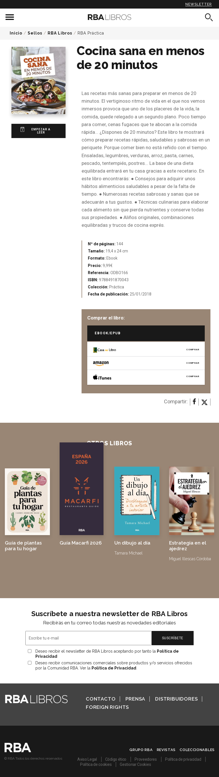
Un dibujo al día (132, 543)
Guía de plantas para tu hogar (23, 545)
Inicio (16, 33)
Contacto (100, 699)
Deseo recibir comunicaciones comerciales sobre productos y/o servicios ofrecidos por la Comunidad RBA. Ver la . (113, 665)
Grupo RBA (141, 750)
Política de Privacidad (114, 668)
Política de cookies (95, 764)
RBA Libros (60, 33)
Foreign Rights (107, 707)
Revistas (166, 750)
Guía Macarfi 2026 (81, 543)
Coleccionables (197, 750)
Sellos (35, 33)
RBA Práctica (91, 33)
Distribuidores (176, 699)
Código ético (115, 759)
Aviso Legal (87, 759)
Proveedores (146, 759)
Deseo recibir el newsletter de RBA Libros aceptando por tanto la (107, 654)
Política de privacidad (183, 759)
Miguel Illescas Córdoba (190, 559)
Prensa (135, 699)
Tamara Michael (128, 553)
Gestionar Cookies (135, 764)
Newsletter (198, 4)
